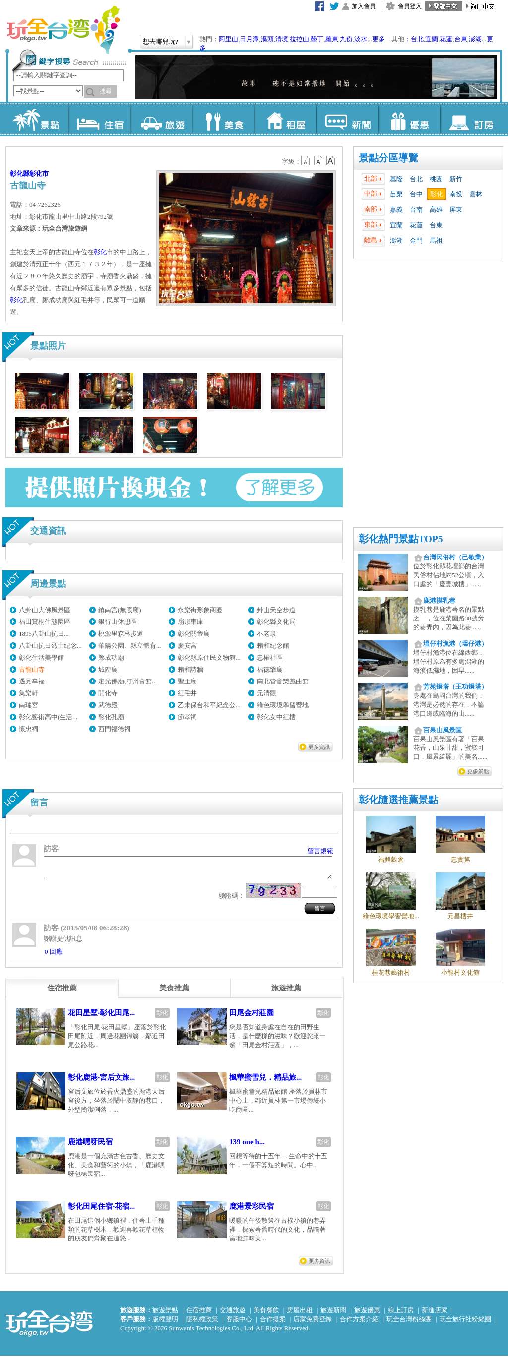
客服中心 (239, 1323)
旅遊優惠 (367, 1314)
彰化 (436, 194)
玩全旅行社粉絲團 (465, 1323)
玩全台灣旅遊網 (63, 30)
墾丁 (317, 39)
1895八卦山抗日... (44, 633)
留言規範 (320, 851)
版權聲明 (165, 1323)
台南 (416, 209)
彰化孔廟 (111, 717)
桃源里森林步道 (120, 633)
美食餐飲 (266, 1314)
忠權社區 (270, 657)
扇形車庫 (190, 621)
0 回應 (54, 956)
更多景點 (478, 771)
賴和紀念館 (273, 645)
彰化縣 (19, 173)
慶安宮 (187, 645)
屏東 (455, 209)
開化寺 (108, 693)
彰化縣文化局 (276, 621)
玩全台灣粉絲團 (409, 1323)
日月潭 (249, 39)
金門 (416, 240)
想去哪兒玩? (160, 41)
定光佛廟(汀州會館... (127, 681)
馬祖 (436, 240)
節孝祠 (187, 717)
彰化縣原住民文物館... (209, 657)
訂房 (471, 119)
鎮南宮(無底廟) (119, 610)
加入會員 (364, 6)
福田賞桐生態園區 (44, 621)
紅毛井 (187, 693)
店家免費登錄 (312, 1323)
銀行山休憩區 (117, 621)
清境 (281, 39)
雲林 (475, 194)
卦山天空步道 (276, 610)
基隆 (396, 179)
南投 (455, 194)
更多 (378, 39)
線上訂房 (401, 1314)
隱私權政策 (202, 1323)
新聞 (347, 119)
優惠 (409, 119)
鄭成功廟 (111, 657)
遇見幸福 (32, 681)
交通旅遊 (233, 1314)
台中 (416, 194)
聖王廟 (187, 681)
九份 (346, 39)
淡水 (360, 39)
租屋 (285, 119)
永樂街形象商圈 (200, 610)
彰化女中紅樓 (276, 717)
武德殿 (108, 705)
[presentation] (62, 992)
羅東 (331, 39)
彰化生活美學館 (41, 657)
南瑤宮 (28, 705)
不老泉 (266, 633)
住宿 (99, 119)
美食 (223, 119)
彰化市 (39, 173)
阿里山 (228, 39)
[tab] (62, 992)
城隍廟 (108, 669)
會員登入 (410, 6)
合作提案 (273, 1323)
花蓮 (446, 39)
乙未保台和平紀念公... (209, 705)
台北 (417, 39)
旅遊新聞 (333, 1314)
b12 (306, 161)
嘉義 (396, 209)
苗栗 (396, 194)
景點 (37, 119)
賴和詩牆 (190, 669)
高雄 (436, 209)
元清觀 (266, 693)
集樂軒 (28, 693)
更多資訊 (319, 747)
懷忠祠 (28, 729)
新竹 (455, 179)
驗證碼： (232, 900)
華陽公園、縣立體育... (129, 645)
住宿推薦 (199, 1314)
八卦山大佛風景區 (44, 610)
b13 (318, 161)
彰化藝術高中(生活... (48, 717)
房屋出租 (300, 1314)
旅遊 (161, 119)
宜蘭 (431, 39)
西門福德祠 (114, 729)
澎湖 (475, 39)
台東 (460, 39)
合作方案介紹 (359, 1323)
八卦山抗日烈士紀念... (50, 645)
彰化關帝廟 (194, 633)
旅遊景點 (165, 1314)
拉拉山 (299, 39)
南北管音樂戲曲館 (283, 681)
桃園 (436, 179)
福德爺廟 (270, 669)
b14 (331, 161)
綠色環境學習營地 (283, 705)
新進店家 (434, 1314)
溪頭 (267, 39)
